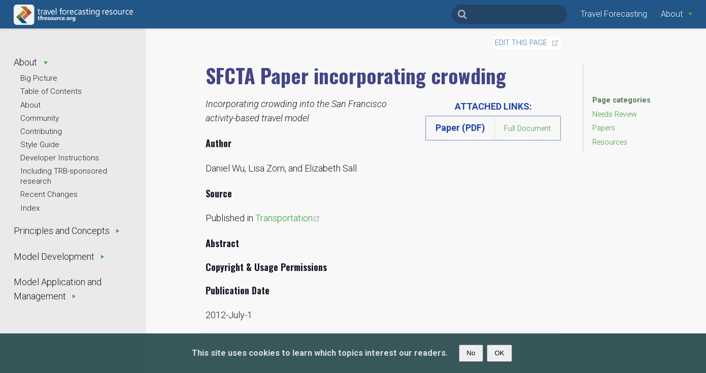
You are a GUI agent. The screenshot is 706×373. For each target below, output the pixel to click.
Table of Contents (51, 91)
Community (39, 118)
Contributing (41, 131)
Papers (603, 128)
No (470, 353)
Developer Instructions (59, 157)
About (30, 105)
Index (30, 208)
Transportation (287, 218)
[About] (676, 14)
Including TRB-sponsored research (63, 176)
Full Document (527, 128)
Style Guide (39, 144)
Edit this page (521, 43)
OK (499, 353)
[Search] (509, 14)
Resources (609, 142)
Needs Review (614, 114)
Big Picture (38, 78)
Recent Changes (49, 194)
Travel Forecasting (614, 14)
